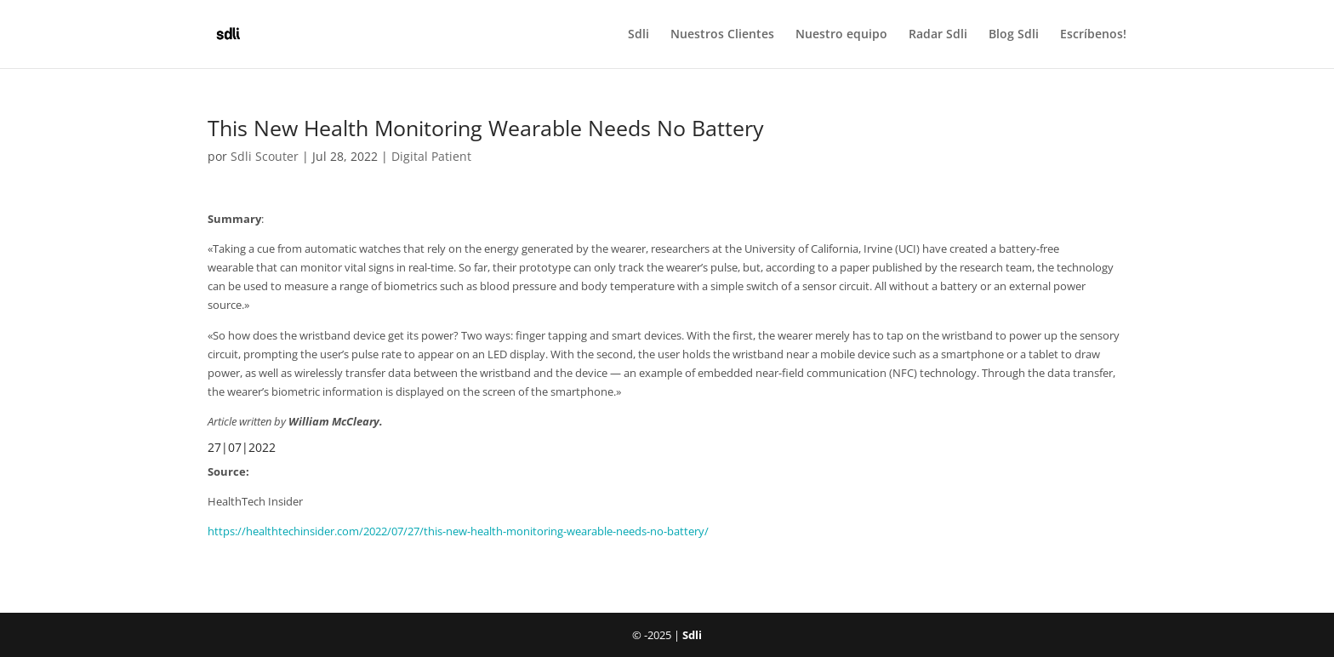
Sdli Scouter (265, 156)
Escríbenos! (1093, 35)
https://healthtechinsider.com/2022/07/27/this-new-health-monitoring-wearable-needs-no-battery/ (458, 531)
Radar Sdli (938, 35)
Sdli (638, 35)
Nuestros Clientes (722, 35)
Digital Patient (431, 156)
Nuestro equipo (841, 35)
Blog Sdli (1014, 35)
